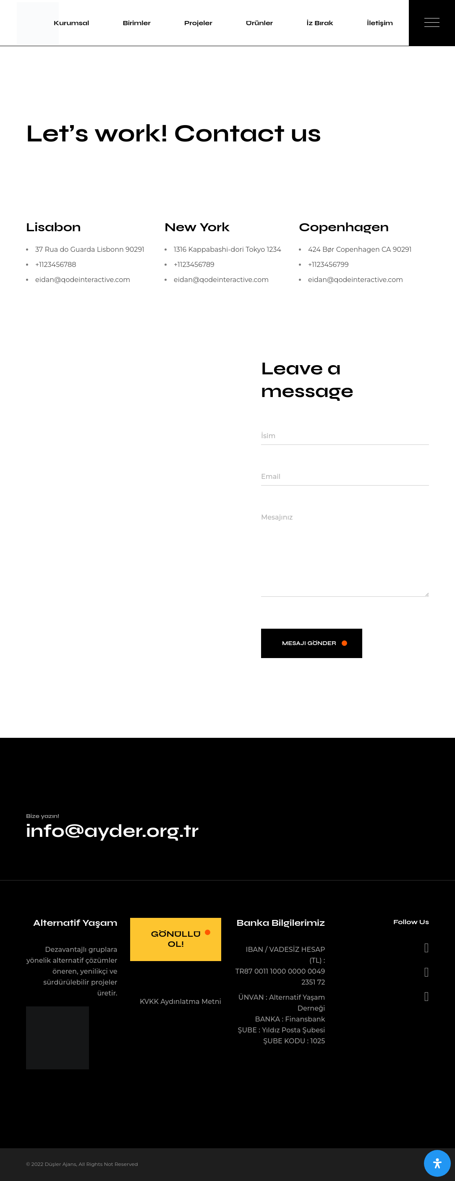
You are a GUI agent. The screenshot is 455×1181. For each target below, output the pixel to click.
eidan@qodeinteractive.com (82, 280)
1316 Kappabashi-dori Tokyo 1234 (227, 249)
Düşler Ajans (60, 1164)
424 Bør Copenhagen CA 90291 (360, 249)
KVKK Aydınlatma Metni (180, 1002)
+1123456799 (328, 265)
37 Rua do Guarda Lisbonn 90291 (89, 249)
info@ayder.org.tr (112, 831)
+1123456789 (194, 265)
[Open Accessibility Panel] (437, 1163)
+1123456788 (55, 265)
